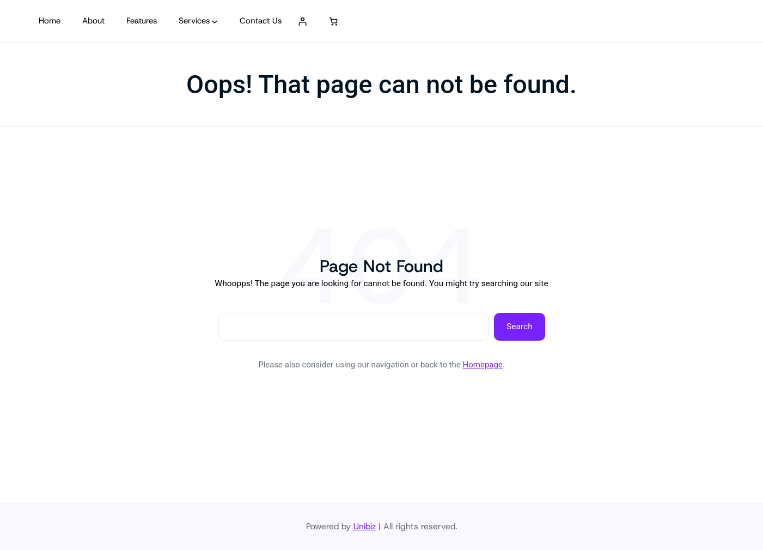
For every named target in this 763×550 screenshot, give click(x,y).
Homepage (483, 365)
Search (519, 326)
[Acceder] (302, 21)
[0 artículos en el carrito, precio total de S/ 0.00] (333, 21)
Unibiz (364, 526)
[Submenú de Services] (214, 21)
